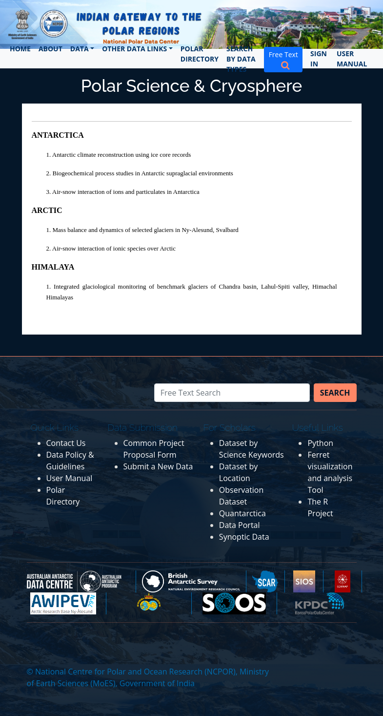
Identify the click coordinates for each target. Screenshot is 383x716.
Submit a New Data (158, 466)
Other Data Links (134, 48)
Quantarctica (242, 513)
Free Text (283, 59)
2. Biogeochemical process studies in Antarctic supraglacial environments (139, 173)
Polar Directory (200, 53)
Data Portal (239, 525)
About (50, 48)
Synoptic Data (244, 536)
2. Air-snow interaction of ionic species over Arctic (111, 248)
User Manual (352, 58)
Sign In (318, 58)
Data (79, 48)
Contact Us (66, 443)
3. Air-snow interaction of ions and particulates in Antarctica (123, 191)
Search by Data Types (241, 59)
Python (320, 443)
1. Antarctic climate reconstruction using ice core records (118, 154)
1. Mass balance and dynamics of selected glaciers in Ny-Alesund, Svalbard (142, 229)
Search (335, 392)
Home (20, 48)
